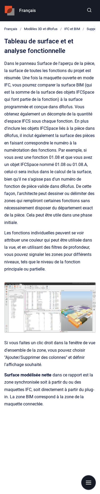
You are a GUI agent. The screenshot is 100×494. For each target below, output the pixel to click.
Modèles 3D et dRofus (41, 29)
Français (27, 10)
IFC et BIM (72, 29)
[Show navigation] (88, 482)
